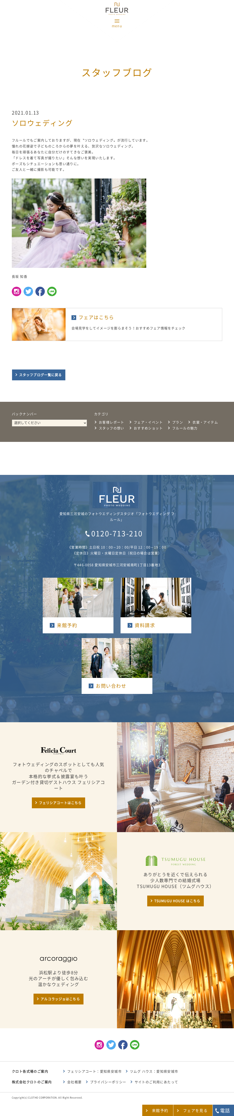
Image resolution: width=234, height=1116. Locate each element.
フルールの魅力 (185, 428)
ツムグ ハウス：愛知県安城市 (154, 1071)
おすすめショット (148, 428)
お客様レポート (111, 422)
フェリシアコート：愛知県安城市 (94, 1071)
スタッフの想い (111, 428)
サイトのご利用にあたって (156, 1082)
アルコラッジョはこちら (60, 999)
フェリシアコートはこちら (60, 803)
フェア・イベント (148, 422)
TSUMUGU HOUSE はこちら (177, 901)
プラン (177, 422)
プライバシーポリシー (108, 1082)
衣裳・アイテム (205, 422)
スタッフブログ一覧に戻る (40, 375)
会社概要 (74, 1082)
